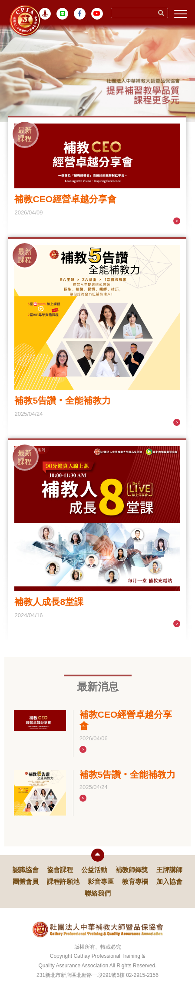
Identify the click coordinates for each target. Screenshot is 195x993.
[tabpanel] (97, 72)
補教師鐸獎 (132, 869)
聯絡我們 (98, 893)
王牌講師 (169, 869)
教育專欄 (135, 881)
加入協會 (169, 881)
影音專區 (101, 881)
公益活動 (94, 869)
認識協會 (26, 869)
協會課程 (60, 869)
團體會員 (26, 881)
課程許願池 (63, 881)
